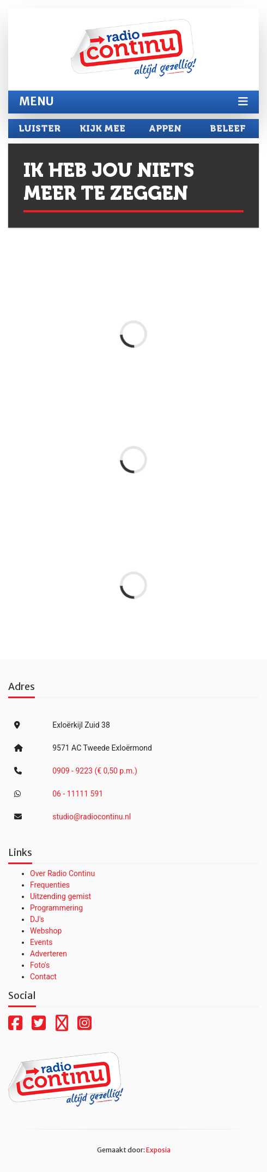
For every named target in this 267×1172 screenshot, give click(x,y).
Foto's (40, 965)
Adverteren (48, 953)
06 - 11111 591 (77, 793)
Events (41, 942)
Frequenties (50, 885)
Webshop (46, 930)
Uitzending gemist (60, 896)
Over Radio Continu (62, 873)
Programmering (56, 907)
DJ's (37, 919)
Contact (43, 976)
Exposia (158, 1150)
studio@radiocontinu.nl (91, 816)
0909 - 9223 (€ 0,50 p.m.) (94, 770)
